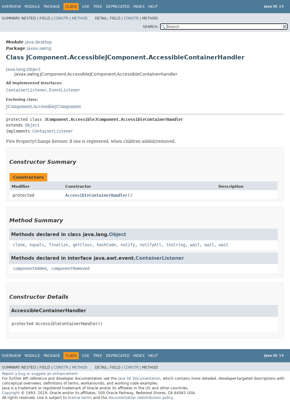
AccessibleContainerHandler (96, 195)
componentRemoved (70, 268)
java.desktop (38, 42)
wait (195, 244)
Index (139, 6)
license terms (80, 398)
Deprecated (118, 6)
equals (37, 244)
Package (52, 6)
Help (152, 6)
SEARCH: (150, 27)
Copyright (11, 393)
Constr (61, 18)
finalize (58, 244)
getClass (82, 244)
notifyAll (150, 244)
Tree (97, 6)
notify (128, 244)
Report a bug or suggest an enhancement (40, 374)
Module (32, 6)
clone (19, 244)
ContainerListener (26, 90)
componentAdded (29, 268)
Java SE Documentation (139, 378)
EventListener (64, 90)
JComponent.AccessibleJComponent (43, 106)
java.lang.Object (23, 69)
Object (32, 125)
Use (85, 6)
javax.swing (39, 48)
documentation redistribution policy (140, 398)
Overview (11, 6)
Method (79, 18)
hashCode (106, 244)
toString (175, 244)
